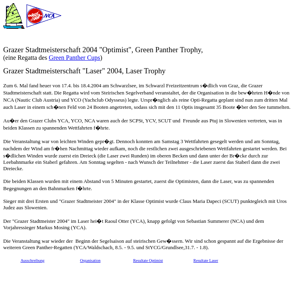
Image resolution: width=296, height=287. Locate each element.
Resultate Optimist (148, 260)
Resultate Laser (205, 260)
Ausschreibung (32, 260)
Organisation (90, 260)
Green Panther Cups (74, 57)
